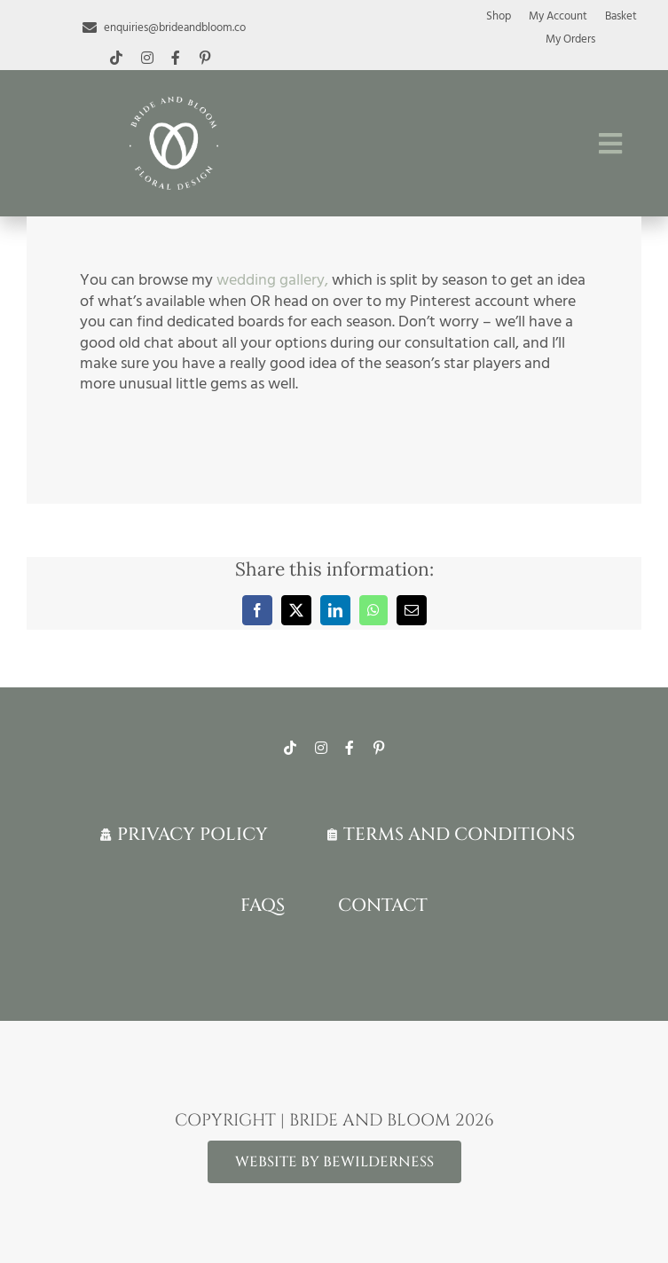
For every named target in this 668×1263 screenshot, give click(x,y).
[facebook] (175, 58)
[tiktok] (116, 58)
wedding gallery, (272, 280)
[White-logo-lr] (174, 104)
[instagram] (147, 58)
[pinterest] (205, 58)
